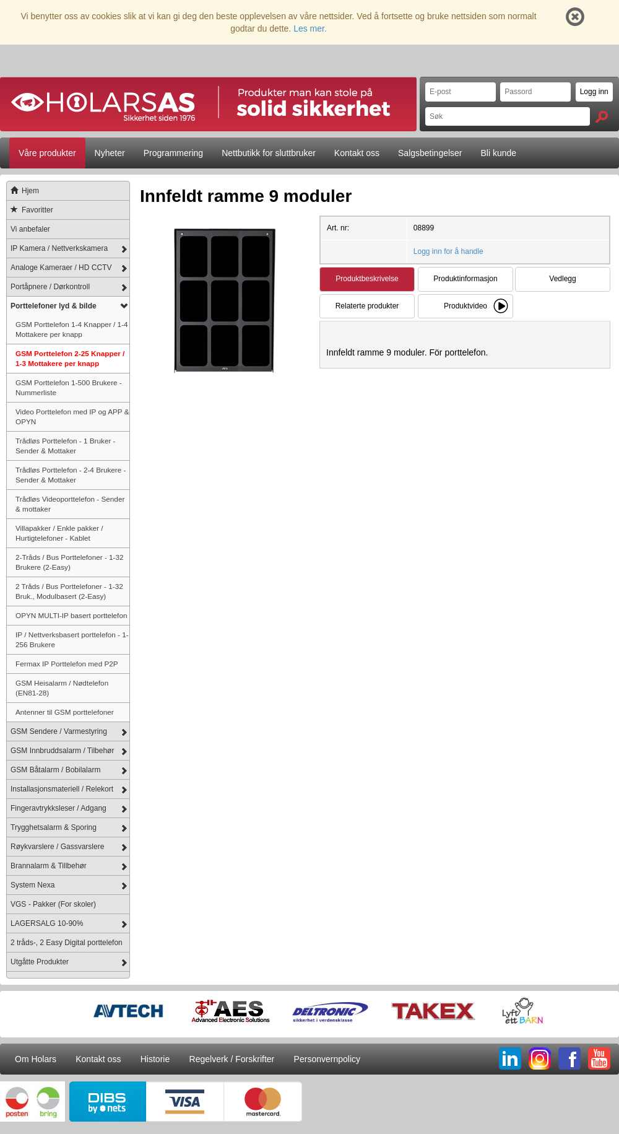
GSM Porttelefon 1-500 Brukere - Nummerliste (68, 387)
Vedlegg (562, 278)
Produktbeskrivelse (366, 278)
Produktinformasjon (465, 278)
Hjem (23, 190)
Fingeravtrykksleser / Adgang (58, 808)
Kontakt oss (356, 153)
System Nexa (32, 885)
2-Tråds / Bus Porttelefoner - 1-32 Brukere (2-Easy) (69, 562)
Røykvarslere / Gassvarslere (57, 846)
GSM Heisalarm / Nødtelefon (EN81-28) (61, 688)
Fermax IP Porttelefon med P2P (66, 664)
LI (510, 1058)
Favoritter (30, 210)
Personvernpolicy (327, 1059)
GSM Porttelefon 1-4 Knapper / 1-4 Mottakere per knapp (71, 329)
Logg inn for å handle (448, 251)
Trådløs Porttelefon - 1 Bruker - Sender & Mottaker (65, 446)
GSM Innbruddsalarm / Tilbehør (62, 750)
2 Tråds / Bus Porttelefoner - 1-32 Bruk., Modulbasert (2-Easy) (69, 591)
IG (540, 1058)
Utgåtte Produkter (40, 961)
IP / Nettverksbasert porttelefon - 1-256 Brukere (72, 639)
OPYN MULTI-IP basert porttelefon (71, 615)
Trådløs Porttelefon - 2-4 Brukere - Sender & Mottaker (70, 475)
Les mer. (310, 28)
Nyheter (110, 153)
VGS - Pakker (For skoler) (53, 904)
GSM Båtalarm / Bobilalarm (55, 769)
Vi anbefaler (30, 229)
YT (599, 1058)
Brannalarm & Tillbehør (49, 865)
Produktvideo (465, 306)
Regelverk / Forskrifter (232, 1059)
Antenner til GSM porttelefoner (64, 712)
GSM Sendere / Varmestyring (59, 731)
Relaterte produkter (367, 306)
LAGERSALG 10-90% (47, 923)
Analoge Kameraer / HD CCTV (61, 267)
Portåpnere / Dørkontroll (50, 286)
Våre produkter (47, 153)
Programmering (173, 153)
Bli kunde (499, 153)
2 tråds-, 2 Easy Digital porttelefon (67, 942)
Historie (155, 1059)
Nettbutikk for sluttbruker (269, 153)
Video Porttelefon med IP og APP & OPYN (72, 416)
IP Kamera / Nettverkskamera (59, 248)
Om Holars (35, 1059)
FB (569, 1058)
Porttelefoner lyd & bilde (54, 306)
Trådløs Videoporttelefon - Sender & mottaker (69, 504)
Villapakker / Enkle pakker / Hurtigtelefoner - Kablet (59, 533)
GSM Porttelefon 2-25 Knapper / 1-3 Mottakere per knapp (69, 358)
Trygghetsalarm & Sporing (54, 827)
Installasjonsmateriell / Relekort (62, 789)
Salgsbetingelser (430, 153)
